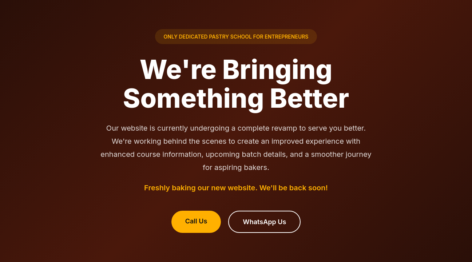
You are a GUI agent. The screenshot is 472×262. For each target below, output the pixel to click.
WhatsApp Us (264, 222)
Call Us (196, 221)
